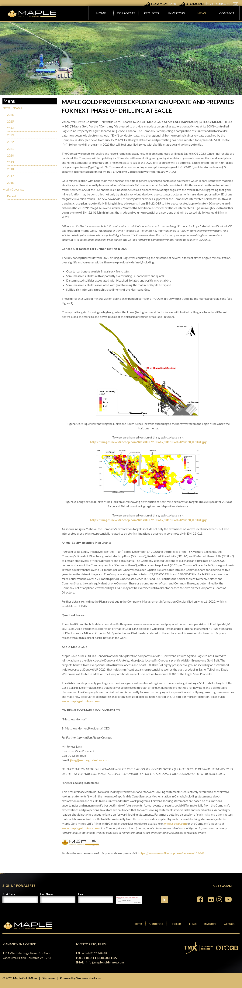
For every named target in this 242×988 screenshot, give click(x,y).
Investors (210, 923)
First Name (9, 894)
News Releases (12, 108)
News (193, 923)
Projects (176, 923)
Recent (11, 196)
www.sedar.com (175, 823)
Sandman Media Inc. (89, 978)
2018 (10, 169)
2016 (10, 182)
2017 (10, 176)
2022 (10, 142)
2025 (10, 121)
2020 (10, 155)
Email (81, 894)
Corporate (156, 923)
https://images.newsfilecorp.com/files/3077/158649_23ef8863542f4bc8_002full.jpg (148, 520)
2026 (10, 114)
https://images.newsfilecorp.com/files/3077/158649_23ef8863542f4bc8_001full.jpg (148, 442)
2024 (10, 128)
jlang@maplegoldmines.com (89, 760)
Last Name (46, 894)
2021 (10, 148)
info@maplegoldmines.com (105, 962)
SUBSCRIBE (227, 3)
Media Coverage (13, 189)
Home (138, 923)
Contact (229, 923)
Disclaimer (49, 978)
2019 (10, 162)
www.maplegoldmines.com (81, 701)
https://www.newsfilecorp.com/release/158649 (171, 853)
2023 (10, 135)
